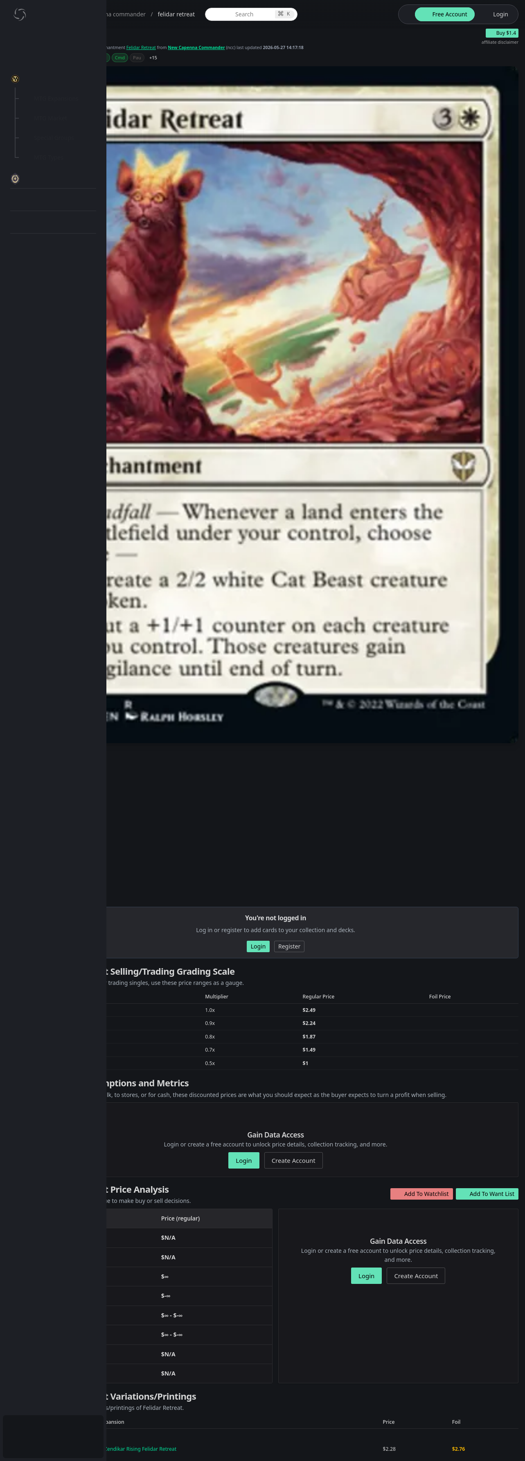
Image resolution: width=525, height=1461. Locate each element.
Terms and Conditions (299, 1443)
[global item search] (311, 14)
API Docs (38, 284)
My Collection (45, 59)
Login (34, 1446)
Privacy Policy (243, 1443)
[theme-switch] (405, 14)
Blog (33, 264)
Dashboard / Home (52, 39)
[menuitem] (53, 39)
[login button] (496, 14)
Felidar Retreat (257, 54)
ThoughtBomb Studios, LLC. (190, 1443)
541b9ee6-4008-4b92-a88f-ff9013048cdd (224, 1367)
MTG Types (48, 157)
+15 (233, 66)
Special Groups (54, 138)
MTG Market (50, 118)
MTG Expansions (56, 98)
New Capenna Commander (331, 54)
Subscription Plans (51, 1426)
